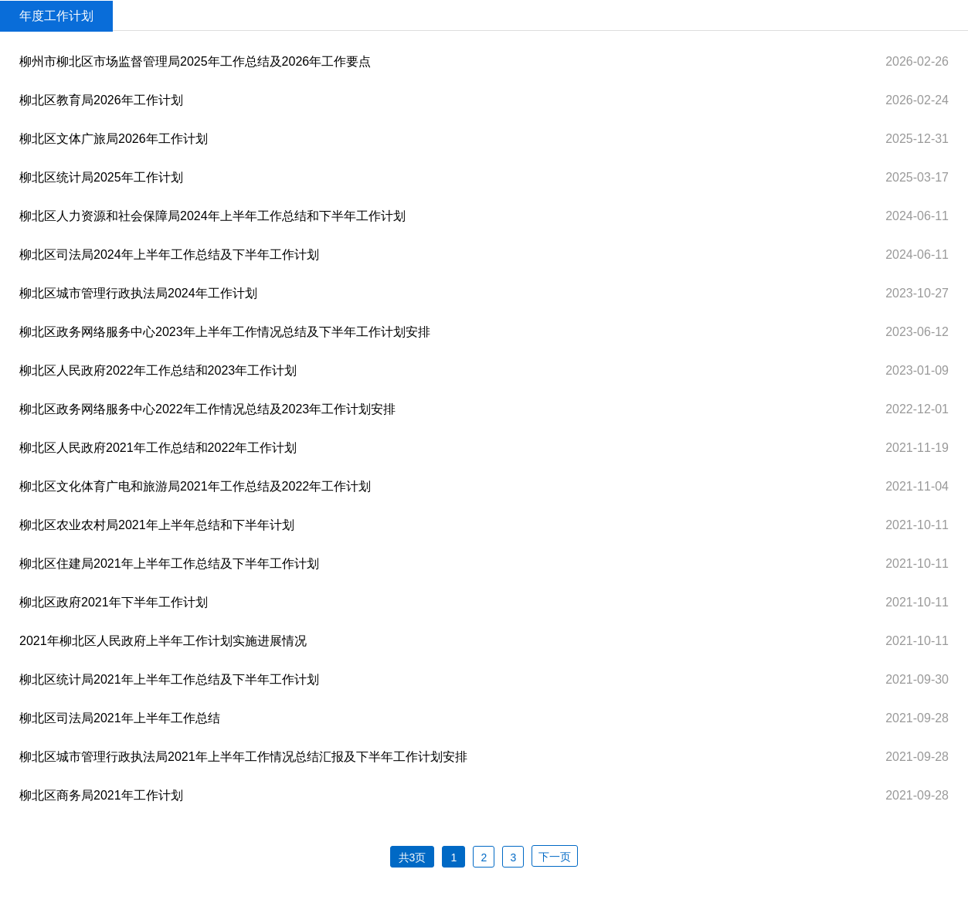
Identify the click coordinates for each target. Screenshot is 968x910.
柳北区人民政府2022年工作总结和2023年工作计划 (158, 370)
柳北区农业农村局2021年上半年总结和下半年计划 (156, 524)
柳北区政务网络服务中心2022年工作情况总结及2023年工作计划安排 (207, 409)
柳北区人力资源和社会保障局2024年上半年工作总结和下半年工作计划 (212, 215)
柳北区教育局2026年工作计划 (101, 100)
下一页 (554, 857)
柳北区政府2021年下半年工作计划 (113, 602)
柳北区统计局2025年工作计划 (101, 177)
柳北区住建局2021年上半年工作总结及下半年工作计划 (169, 563)
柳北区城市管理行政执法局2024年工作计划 (138, 293)
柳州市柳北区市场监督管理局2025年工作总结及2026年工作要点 (195, 61)
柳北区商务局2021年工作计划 (101, 795)
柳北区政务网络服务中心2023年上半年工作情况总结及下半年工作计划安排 (224, 331)
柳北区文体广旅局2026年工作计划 (113, 138)
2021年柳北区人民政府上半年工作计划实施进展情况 (163, 640)
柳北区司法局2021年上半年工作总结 (119, 718)
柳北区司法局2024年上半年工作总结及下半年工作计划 (169, 254)
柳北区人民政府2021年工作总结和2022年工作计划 (158, 447)
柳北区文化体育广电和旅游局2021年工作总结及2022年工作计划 (195, 486)
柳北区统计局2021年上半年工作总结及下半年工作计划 (169, 679)
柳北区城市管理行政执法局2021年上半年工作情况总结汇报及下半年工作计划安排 (243, 756)
